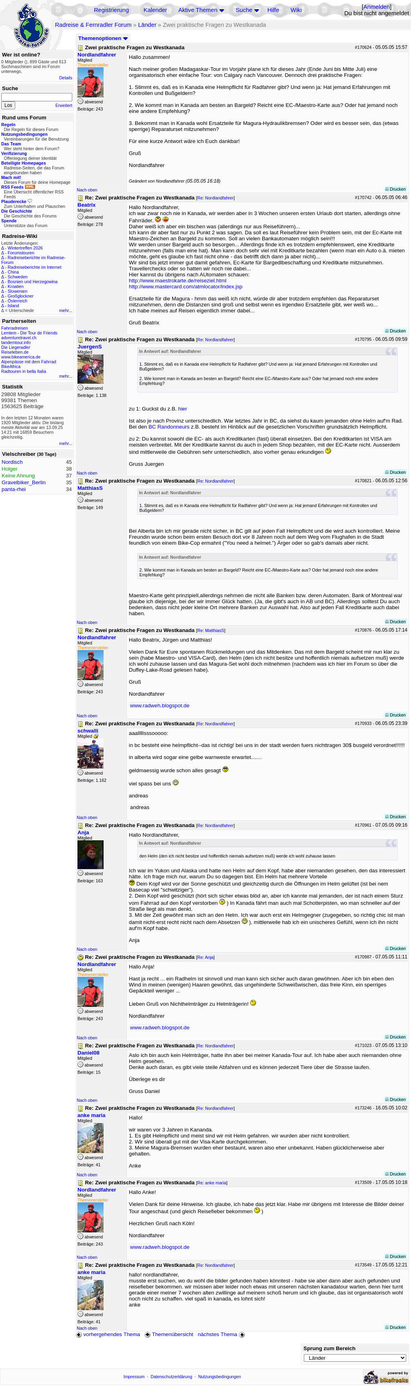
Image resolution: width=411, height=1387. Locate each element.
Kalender (155, 10)
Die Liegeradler (15, 347)
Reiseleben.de (14, 352)
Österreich (17, 300)
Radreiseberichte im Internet (34, 267)
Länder (147, 25)
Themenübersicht (168, 1334)
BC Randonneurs (169, 427)
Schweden (18, 276)
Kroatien (16, 286)
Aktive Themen (197, 10)
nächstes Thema (222, 1334)
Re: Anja (205, 957)
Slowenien (17, 291)
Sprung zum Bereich (329, 1348)
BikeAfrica (10, 366)
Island (13, 305)
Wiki (296, 10)
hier (182, 409)
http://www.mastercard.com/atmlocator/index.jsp (185, 287)
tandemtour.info (16, 342)
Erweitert (63, 105)
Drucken (395, 189)
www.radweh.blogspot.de (159, 706)
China (13, 272)
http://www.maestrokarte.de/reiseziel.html (177, 281)
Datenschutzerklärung (171, 1376)
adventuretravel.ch (19, 337)
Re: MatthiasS (210, 630)
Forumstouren (21, 252)
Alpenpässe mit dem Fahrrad (28, 361)
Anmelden (376, 7)
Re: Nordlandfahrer (215, 197)
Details (65, 77)
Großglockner (21, 296)
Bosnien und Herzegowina (32, 281)
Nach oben (87, 189)
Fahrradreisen (14, 328)
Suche (244, 10)
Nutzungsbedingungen (219, 1376)
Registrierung (111, 10)
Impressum (134, 1376)
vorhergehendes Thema (108, 1334)
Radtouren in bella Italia (23, 371)
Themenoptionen (103, 38)
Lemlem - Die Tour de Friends (29, 332)
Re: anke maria (211, 1182)
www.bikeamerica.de (21, 356)
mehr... (65, 310)
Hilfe (273, 10)
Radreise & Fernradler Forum (93, 25)
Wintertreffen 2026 (25, 248)
